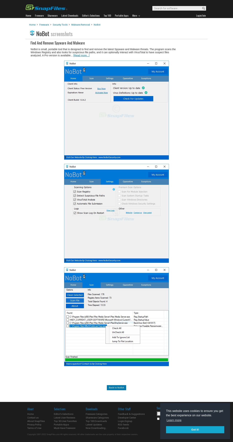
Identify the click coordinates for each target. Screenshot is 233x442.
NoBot (97, 24)
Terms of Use (34, 428)
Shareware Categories (97, 417)
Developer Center (127, 417)
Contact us (33, 417)
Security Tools (60, 24)
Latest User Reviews (64, 417)
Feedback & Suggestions (131, 414)
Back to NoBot (116, 387)
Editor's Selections (63, 414)
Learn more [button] (174, 420)
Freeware (44, 24)
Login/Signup (125, 421)
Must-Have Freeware (64, 428)
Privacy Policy (34, 424)
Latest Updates (94, 424)
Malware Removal (80, 24)
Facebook (123, 428)
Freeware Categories (96, 414)
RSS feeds (123, 424)
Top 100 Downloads (96, 421)
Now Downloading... (96, 428)
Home (32, 24)
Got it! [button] (195, 429)
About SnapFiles (36, 421)
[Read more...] (81, 55)
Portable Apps (61, 424)
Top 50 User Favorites (65, 421)
